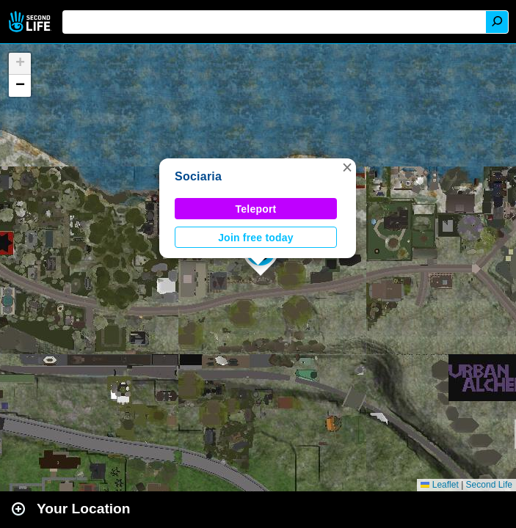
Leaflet (439, 485)
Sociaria (198, 176)
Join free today (256, 237)
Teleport (256, 209)
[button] (347, 167)
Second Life (31, 21)
